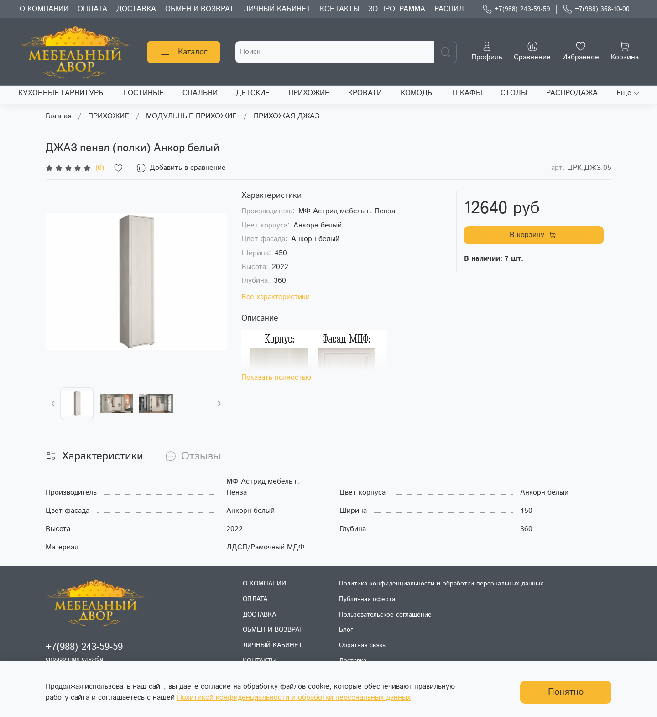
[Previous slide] (53, 403)
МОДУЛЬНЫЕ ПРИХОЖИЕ (191, 116)
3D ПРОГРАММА (397, 9)
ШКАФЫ (467, 93)
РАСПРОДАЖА (572, 93)
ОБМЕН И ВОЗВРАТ (199, 9)
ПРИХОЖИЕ (308, 93)
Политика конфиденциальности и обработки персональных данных (441, 583)
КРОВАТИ (365, 93)
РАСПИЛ (449, 9)
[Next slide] (219, 403)
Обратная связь (362, 645)
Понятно (566, 692)
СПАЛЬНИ (200, 93)
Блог (346, 629)
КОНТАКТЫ (340, 9)
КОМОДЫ (417, 93)
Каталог (184, 52)
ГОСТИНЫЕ (144, 93)
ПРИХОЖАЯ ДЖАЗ (286, 116)
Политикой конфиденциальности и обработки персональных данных (294, 697)
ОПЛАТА (92, 9)
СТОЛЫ (514, 93)
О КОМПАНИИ (44, 9)
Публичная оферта (367, 599)
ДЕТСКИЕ (253, 93)
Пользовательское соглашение (385, 614)
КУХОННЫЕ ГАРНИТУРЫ (61, 93)
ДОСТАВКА (136, 9)
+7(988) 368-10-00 (596, 9)
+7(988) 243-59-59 (516, 9)
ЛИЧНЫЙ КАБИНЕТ (277, 9)
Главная (58, 116)
